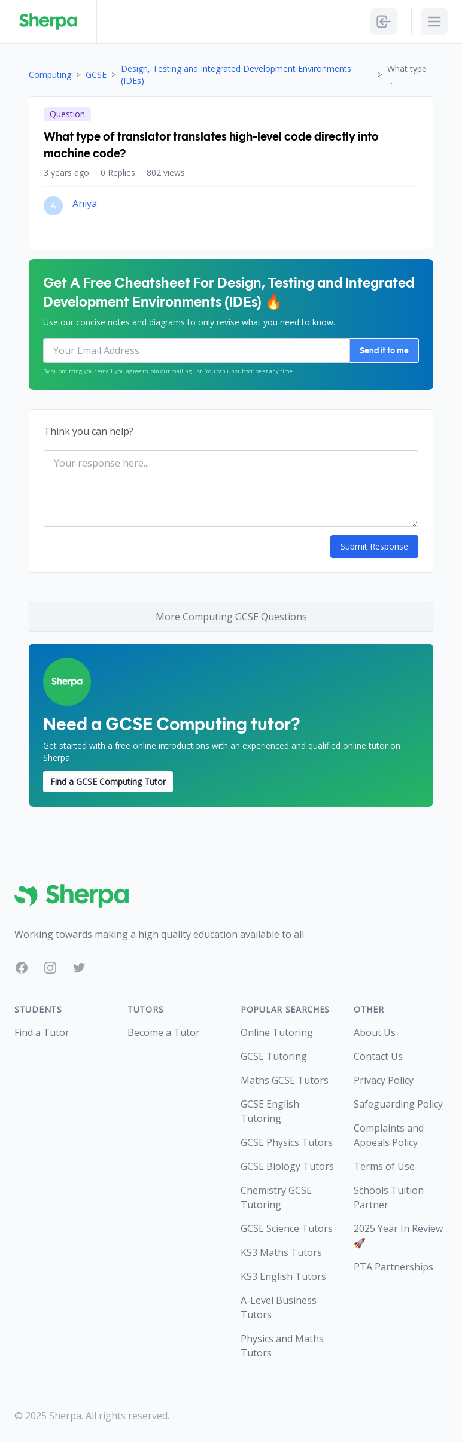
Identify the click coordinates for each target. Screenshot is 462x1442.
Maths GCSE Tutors (285, 1080)
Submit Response (374, 546)
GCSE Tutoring (274, 1056)
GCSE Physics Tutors (287, 1142)
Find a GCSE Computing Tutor (108, 781)
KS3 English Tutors (283, 1276)
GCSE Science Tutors (287, 1228)
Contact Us (378, 1056)
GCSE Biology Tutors (287, 1166)
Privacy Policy (384, 1080)
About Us (375, 1032)
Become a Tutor (163, 1032)
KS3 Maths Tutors (281, 1252)
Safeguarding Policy (398, 1104)
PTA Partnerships (393, 1266)
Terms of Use (384, 1166)
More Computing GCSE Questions (231, 616)
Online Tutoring (277, 1032)
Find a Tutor (41, 1032)
